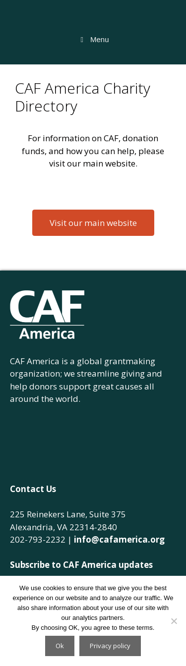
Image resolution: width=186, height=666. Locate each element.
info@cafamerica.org (119, 539)
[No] (174, 621)
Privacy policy (110, 645)
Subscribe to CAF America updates (81, 564)
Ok (60, 645)
